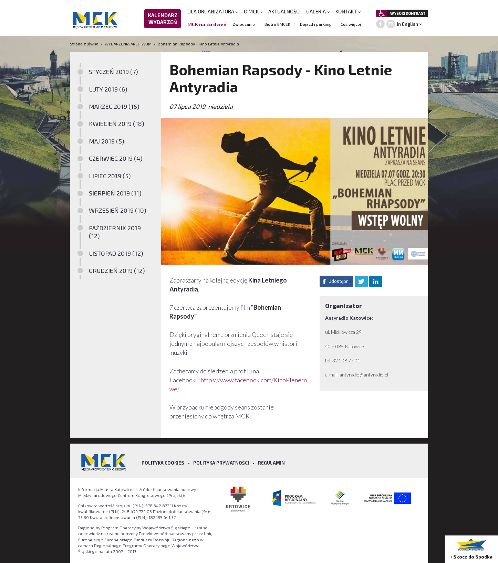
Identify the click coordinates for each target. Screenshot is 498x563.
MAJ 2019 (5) (106, 141)
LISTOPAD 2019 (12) (116, 253)
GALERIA (318, 11)
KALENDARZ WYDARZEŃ (163, 18)
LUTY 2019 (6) (108, 89)
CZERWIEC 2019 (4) (116, 158)
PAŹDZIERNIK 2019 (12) (115, 232)
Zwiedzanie (244, 24)
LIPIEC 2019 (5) (110, 176)
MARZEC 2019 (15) (114, 106)
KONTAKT (348, 11)
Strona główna (85, 43)
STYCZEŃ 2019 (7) (113, 71)
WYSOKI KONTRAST (407, 13)
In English (407, 24)
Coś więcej (351, 24)
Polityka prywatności (221, 463)
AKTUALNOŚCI (284, 11)
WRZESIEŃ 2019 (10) (117, 210)
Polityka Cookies (163, 463)
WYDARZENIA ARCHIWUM (128, 43)
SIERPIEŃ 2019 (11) (115, 193)
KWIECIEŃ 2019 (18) (116, 123)
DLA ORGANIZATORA (212, 11)
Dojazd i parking (315, 24)
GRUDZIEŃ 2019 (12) (117, 270)
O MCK (253, 11)
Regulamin (271, 463)
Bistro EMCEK (277, 24)
